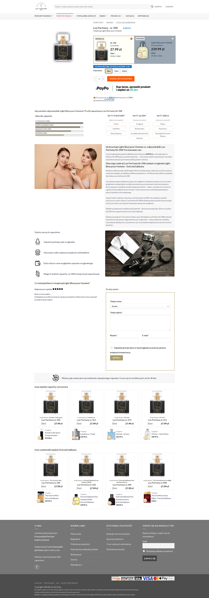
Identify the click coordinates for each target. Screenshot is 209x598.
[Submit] (152, 6)
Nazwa (113, 335)
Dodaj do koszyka (121, 78)
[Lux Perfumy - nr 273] (122, 419)
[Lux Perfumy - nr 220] (86, 482)
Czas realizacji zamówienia (118, 544)
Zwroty (74, 559)
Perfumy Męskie (64, 16)
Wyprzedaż (143, 16)
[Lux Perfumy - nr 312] (86, 419)
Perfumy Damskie (44, 16)
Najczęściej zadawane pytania (84, 549)
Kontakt (39, 583)
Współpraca (76, 564)
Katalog (130, 16)
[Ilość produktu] (99, 78)
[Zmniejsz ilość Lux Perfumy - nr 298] (95, 78)
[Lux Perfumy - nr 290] (122, 482)
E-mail (145, 335)
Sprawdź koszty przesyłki (103, 100)
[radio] (108, 71)
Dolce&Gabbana (125, 22)
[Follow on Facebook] (37, 567)
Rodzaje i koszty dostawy (118, 534)
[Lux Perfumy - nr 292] (51, 419)
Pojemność (97, 71)
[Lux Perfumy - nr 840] (157, 481)
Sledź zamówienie (69, 583)
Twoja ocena (115, 301)
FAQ (58, 583)
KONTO (158, 7)
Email (144, 541)
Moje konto (76, 534)
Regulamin (75, 539)
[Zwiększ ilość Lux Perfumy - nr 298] (103, 78)
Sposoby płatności (114, 539)
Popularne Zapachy (86, 16)
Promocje (116, 16)
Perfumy (98, 22)
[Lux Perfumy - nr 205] (51, 481)
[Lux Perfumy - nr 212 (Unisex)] (157, 419)
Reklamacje (76, 554)
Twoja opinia (116, 312)
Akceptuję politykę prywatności (159, 551)
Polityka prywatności (80, 544)
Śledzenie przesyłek (115, 549)
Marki (103, 16)
